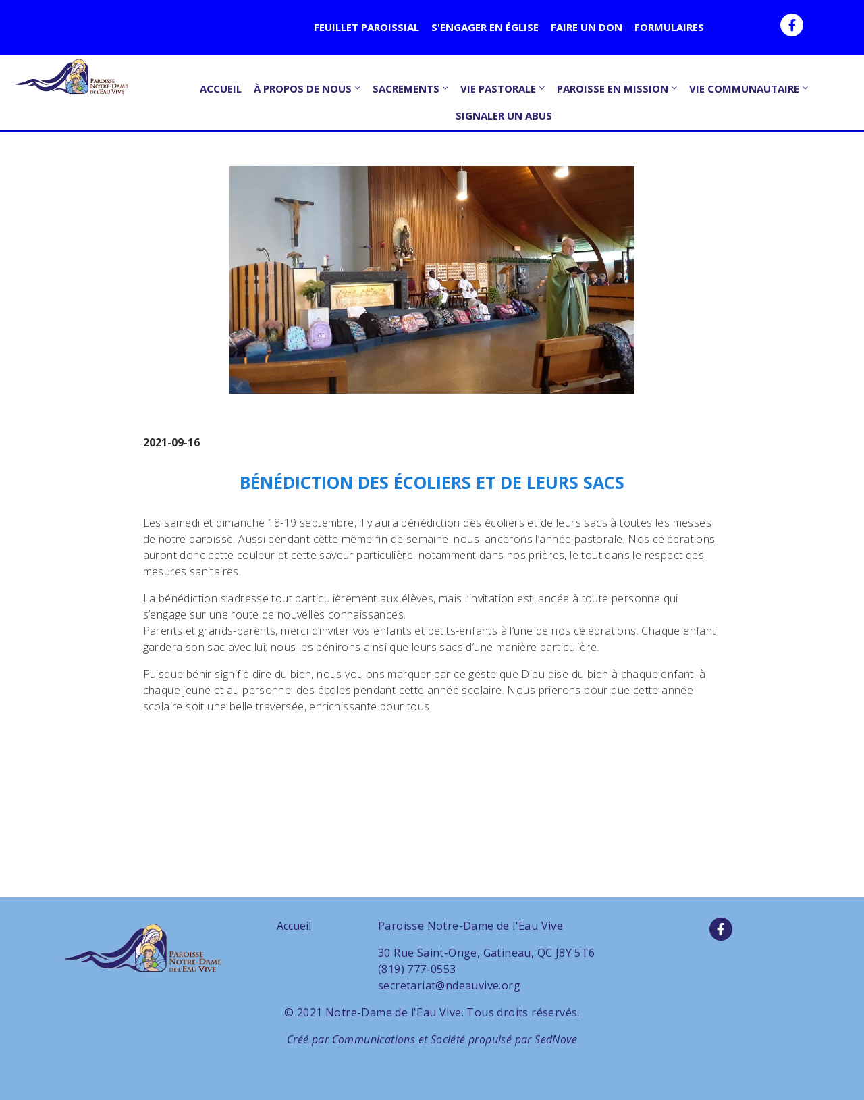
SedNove (556, 1039)
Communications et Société (399, 1039)
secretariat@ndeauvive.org (449, 985)
